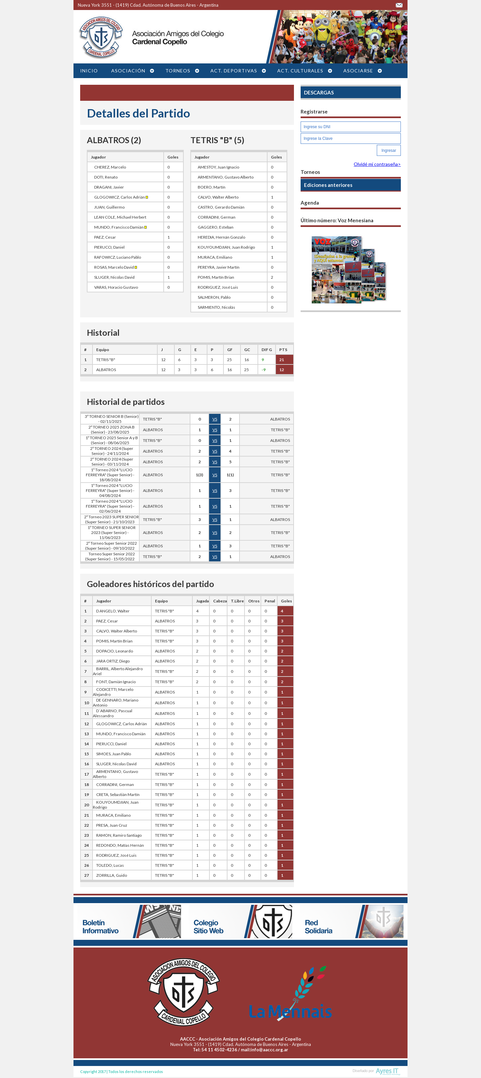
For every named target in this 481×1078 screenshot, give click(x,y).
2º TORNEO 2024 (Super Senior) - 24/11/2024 (111, 451)
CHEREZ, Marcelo (110, 167)
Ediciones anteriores (328, 185)
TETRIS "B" (105, 359)
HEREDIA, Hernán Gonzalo (221, 237)
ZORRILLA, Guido (111, 875)
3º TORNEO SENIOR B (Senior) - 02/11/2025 (112, 419)
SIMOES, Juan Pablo (113, 753)
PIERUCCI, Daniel (109, 247)
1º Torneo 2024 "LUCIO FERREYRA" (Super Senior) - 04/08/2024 (110, 490)
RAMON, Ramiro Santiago (119, 835)
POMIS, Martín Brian (216, 277)
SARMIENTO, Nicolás (216, 307)
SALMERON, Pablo (214, 297)
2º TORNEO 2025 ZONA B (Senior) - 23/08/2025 (112, 430)
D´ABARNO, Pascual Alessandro (112, 713)
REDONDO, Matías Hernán (120, 845)
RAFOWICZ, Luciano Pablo (117, 257)
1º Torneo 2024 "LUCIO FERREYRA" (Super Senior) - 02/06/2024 (110, 506)
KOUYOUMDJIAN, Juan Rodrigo (226, 247)
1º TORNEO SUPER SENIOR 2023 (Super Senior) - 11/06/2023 (112, 532)
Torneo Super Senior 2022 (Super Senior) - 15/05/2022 (110, 556)
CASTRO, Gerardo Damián (221, 207)
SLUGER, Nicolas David (114, 277)
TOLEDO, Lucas (110, 865)
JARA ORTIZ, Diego (113, 660)
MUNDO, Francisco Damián (120, 227)
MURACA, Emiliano (215, 257)
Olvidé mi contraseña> (377, 164)
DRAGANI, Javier (109, 187)
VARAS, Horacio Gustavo (116, 287)
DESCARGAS (319, 92)
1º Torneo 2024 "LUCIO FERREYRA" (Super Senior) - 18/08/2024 (110, 474)
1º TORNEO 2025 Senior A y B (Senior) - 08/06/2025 (112, 440)
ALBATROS (106, 369)
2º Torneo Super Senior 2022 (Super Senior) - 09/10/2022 (111, 546)
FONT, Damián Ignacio (116, 681)
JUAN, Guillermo (109, 207)
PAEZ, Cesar (105, 237)
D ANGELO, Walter (113, 610)
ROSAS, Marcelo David (115, 267)
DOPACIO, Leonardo (114, 650)
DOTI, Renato (106, 177)
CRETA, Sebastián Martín (118, 794)
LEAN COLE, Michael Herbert (120, 217)
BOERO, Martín (211, 187)
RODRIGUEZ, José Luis (218, 287)
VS (214, 419)
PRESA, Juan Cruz (111, 825)
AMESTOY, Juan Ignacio (218, 167)
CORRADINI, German (216, 217)
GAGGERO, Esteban (215, 227)
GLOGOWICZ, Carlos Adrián (121, 197)
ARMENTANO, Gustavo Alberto (226, 177)
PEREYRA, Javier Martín (218, 267)
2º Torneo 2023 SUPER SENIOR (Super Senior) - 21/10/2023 (111, 519)
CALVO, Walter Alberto (218, 197)
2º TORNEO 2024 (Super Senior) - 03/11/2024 (111, 462)
